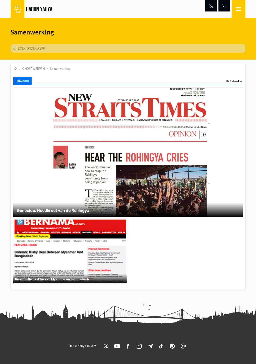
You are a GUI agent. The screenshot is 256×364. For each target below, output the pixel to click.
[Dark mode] (211, 5)
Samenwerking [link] (60, 68)
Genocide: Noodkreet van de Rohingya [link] (53, 210)
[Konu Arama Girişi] (130, 48)
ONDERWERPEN (33, 68)
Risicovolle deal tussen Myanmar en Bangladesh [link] (52, 279)
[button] (127, 152)
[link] (234, 81)
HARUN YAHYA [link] (39, 9)
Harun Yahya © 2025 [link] (83, 346)
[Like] (106, 346)
